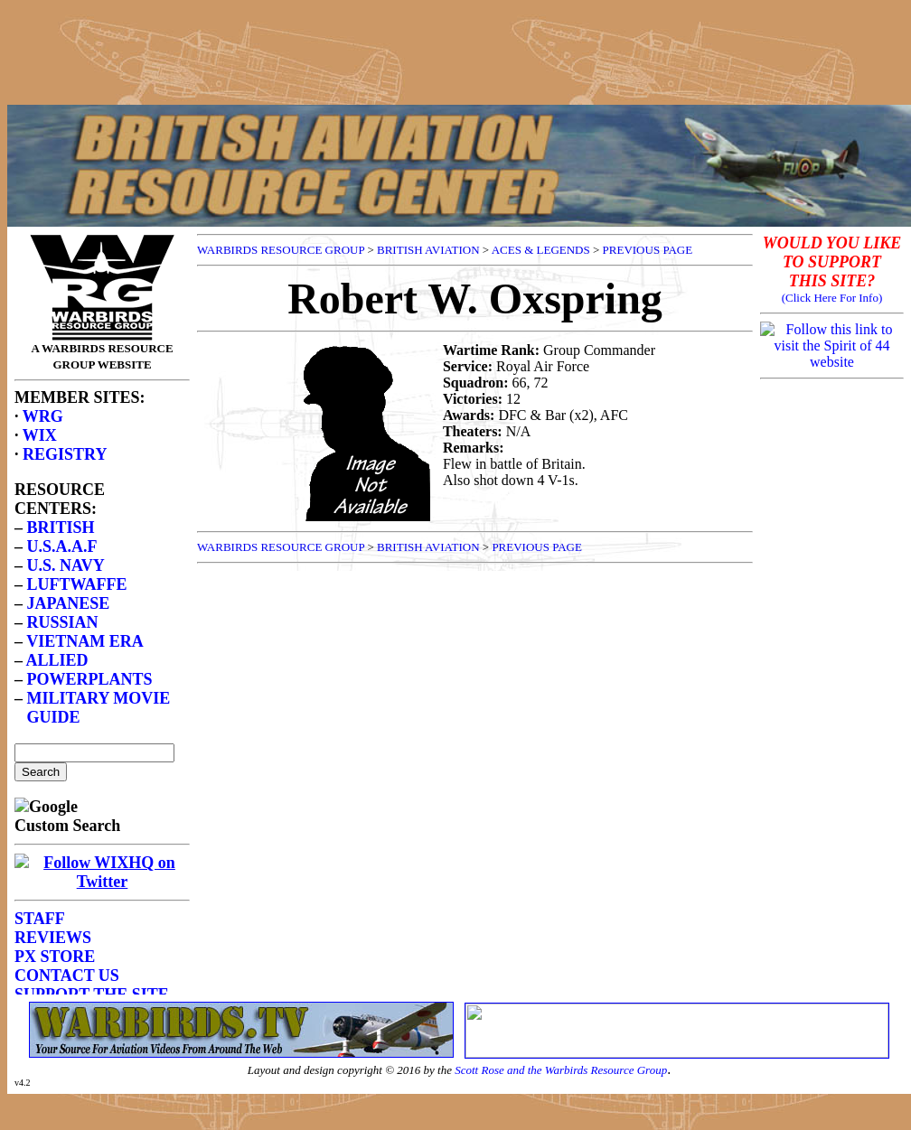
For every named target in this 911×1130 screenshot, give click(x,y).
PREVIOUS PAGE (648, 250)
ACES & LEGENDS (541, 250)
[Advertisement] (455, 48)
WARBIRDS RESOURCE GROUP (280, 250)
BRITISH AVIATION (428, 250)
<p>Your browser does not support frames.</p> (102, 611)
